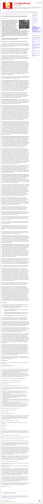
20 (16, 214)
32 (16, 354)
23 (14, 256)
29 (15, 299)
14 (2, 420)
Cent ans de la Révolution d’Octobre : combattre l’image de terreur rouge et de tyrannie (36, 48)
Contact (11, 501)
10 (18, 142)
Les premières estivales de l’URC (36, 31)
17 (23, 195)
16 (2, 425)
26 (15, 275)
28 (25, 284)
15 (17, 182)
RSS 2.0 (14, 501)
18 (19, 204)
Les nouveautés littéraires (35, 20)
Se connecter (8, 501)
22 (2, 438)
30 (21, 331)
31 (6, 342)
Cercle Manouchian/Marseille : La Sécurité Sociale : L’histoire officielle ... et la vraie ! (36, 29)
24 (26, 263)
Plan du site (3, 501)
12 (13, 157)
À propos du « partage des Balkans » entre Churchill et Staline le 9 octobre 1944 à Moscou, (36, 45)
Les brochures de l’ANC (34, 19)
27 (13, 280)
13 (17, 163)
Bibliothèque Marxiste (34, 15)
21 (10, 219)
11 (27, 143)
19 (25, 209)
